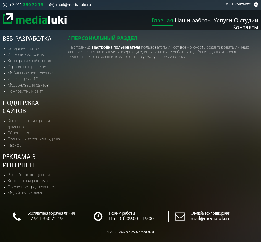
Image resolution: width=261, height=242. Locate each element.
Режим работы (122, 213)
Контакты (249, 19)
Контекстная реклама (28, 180)
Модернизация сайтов (28, 85)
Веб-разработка (27, 39)
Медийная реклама (25, 193)
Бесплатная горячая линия (51, 213)
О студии (223, 19)
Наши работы (172, 19)
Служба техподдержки (210, 213)
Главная (143, 19)
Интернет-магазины (26, 54)
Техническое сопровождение (34, 139)
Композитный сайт (25, 91)
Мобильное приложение (30, 72)
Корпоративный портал (29, 60)
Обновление (19, 133)
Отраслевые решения (27, 66)
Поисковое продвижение (31, 186)
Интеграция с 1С (23, 79)
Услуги (199, 19)
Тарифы (15, 145)
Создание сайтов (23, 48)
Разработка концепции (29, 174)
